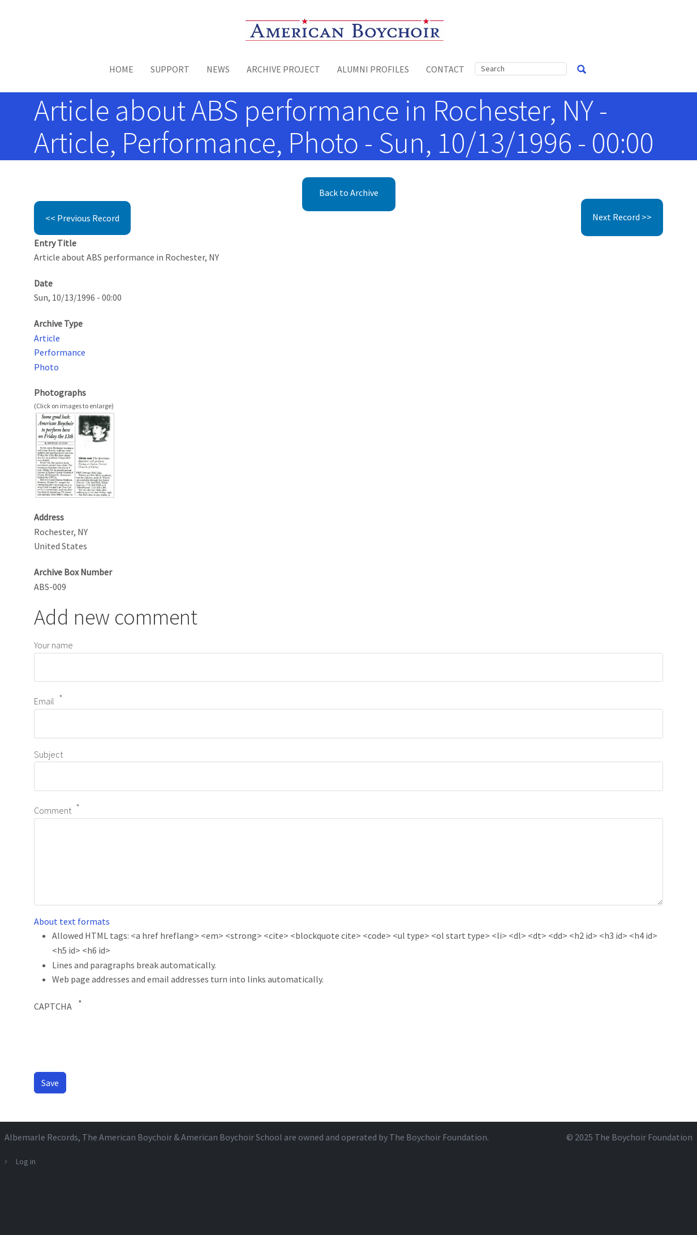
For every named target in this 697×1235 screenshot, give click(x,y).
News (218, 69)
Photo (46, 367)
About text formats (72, 921)
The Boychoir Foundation (643, 1137)
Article (47, 338)
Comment (52, 810)
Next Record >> (622, 217)
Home (121, 69)
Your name (53, 645)
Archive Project (283, 69)
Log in (26, 1161)
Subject (48, 754)
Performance (59, 352)
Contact (445, 69)
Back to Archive (348, 192)
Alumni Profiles (373, 69)
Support (170, 69)
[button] (75, 454)
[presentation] (120, 1041)
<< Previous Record (82, 218)
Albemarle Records (41, 1137)
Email (44, 701)
